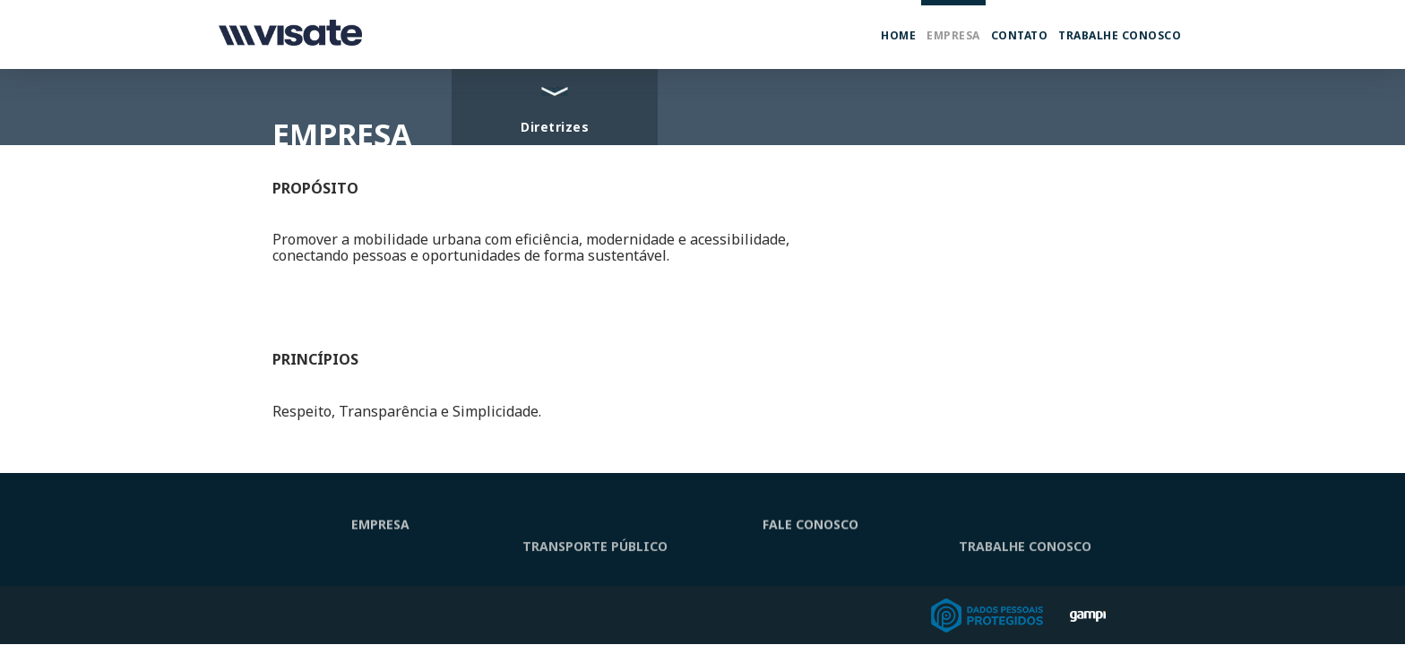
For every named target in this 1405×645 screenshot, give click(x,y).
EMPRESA (380, 529)
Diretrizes (555, 126)
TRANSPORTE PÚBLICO (595, 563)
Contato (1019, 35)
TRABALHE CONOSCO (1025, 563)
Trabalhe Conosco (1119, 35)
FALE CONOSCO (810, 529)
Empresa (953, 35)
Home (898, 35)
